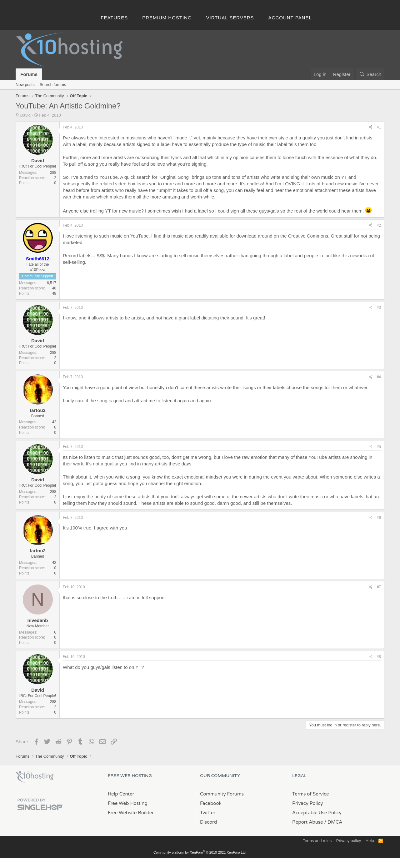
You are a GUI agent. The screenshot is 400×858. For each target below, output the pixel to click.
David (25, 115)
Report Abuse (307, 822)
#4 (379, 377)
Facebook (211, 803)
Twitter (207, 812)
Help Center (121, 794)
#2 (379, 225)
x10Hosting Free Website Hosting (35, 777)
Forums (29, 74)
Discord (208, 822)
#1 (379, 127)
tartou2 (38, 410)
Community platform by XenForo (200, 852)
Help (370, 840)
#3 (379, 307)
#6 (379, 517)
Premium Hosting (167, 17)
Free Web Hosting (128, 803)
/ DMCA (333, 822)
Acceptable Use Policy (317, 812)
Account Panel (290, 17)
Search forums (53, 84)
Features (114, 17)
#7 (379, 587)
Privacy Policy (307, 803)
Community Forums (222, 794)
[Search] (370, 74)
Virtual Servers (230, 17)
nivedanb (38, 620)
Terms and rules (317, 840)
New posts (25, 84)
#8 (379, 657)
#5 (379, 446)
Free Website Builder (131, 812)
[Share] (371, 127)
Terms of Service (310, 794)
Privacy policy (348, 840)
